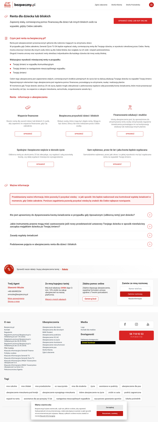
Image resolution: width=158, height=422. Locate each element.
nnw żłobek (26, 386)
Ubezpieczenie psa (49, 347)
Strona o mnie (14, 301)
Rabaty (65, 269)
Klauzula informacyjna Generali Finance (19, 351)
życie (93, 386)
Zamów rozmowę (135, 294)
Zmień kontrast (88, 342)
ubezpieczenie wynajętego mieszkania (58, 392)
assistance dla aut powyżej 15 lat (38, 399)
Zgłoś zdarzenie (101, 5)
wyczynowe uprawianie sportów (107, 399)
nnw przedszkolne (43, 386)
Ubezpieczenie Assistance (52, 342)
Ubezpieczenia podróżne (51, 335)
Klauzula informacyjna (135, 299)
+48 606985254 (14, 291)
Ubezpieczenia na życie (51, 340)
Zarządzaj (110, 407)
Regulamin (8, 332)
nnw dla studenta (79, 386)
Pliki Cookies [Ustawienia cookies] (9, 348)
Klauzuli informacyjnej (47, 416)
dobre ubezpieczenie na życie (91, 392)
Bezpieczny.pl (9, 327)
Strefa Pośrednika (133, 5)
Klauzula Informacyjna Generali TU (17, 356)
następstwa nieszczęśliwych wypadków (73, 399)
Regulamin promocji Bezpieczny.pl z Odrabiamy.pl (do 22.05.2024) (17, 345)
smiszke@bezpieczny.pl (18, 294)
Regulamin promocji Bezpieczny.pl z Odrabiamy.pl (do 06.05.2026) (17, 340)
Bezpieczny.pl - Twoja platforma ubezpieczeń (19, 5)
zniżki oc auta (114, 392)
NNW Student (47, 332)
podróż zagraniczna (132, 392)
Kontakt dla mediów (88, 330)
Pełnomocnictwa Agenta (13, 370)
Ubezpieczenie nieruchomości (53, 345)
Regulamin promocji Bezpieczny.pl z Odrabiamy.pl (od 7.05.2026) (17, 336)
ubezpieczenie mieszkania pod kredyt (22, 392)
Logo (83, 327)
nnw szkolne (11, 386)
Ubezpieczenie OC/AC (50, 337)
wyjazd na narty (13, 399)
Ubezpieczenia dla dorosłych (53, 330)
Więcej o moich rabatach (55, 299)
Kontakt (7, 330)
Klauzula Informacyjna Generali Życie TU (19, 358)
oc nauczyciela (61, 386)
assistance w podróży (108, 386)
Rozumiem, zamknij (109, 413)
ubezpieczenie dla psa (131, 386)
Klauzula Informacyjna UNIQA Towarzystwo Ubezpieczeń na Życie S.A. (20, 366)
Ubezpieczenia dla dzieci (51, 327)
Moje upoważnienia (16, 298)
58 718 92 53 (136, 333)
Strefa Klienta (116, 5)
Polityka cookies (10, 353)
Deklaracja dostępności (89, 340)
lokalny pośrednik (133, 399)
